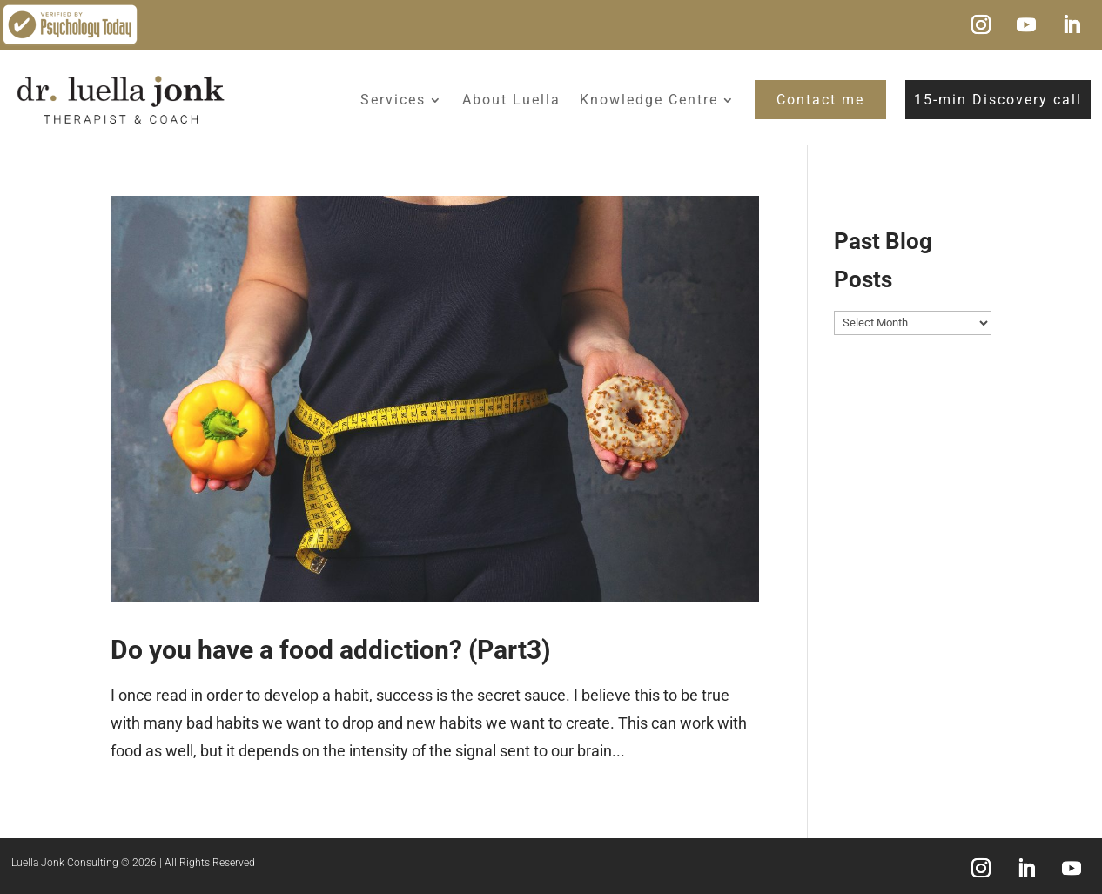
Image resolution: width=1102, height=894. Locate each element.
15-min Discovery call (998, 99)
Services (393, 99)
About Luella (511, 99)
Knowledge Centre (649, 99)
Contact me (820, 99)
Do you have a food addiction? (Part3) (331, 650)
